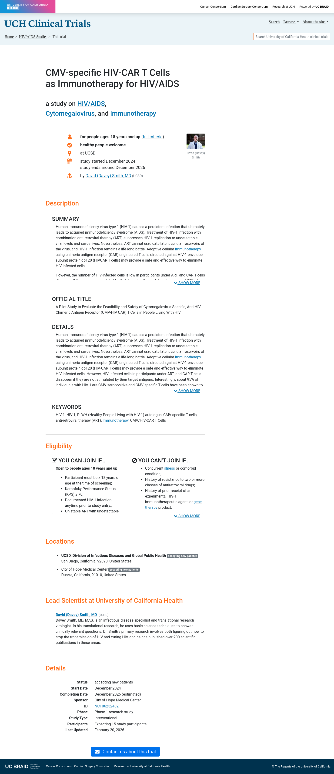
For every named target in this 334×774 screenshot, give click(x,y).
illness (169, 468)
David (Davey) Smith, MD (108, 175)
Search (274, 22)
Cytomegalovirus (70, 113)
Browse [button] (289, 22)
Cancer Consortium (213, 6)
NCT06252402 (107, 706)
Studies (33, 37)
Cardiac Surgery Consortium (249, 6)
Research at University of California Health (142, 766)
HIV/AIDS (91, 104)
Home (9, 37)
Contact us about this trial (125, 751)
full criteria (153, 136)
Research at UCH (283, 6)
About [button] (314, 22)
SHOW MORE (187, 283)
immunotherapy (188, 249)
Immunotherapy (133, 113)
